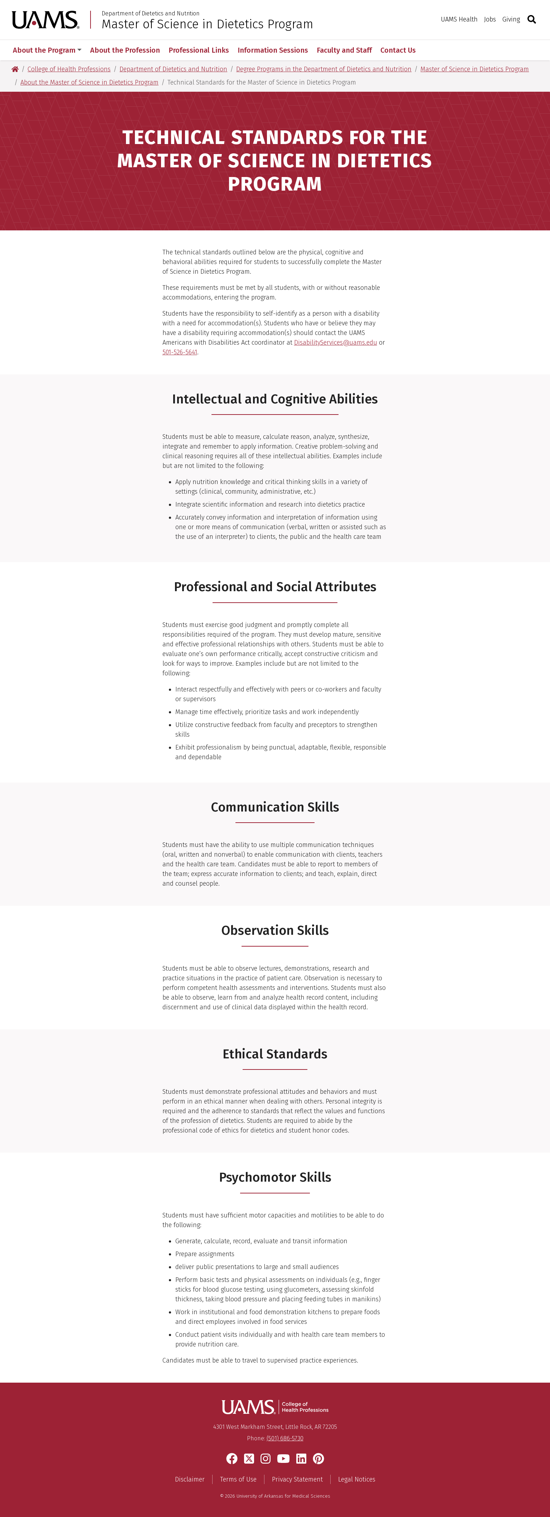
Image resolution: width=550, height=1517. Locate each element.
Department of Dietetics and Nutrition (151, 13)
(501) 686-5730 (285, 1438)
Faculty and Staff (344, 50)
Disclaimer (190, 1479)
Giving (511, 19)
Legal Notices (356, 1479)
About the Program (47, 50)
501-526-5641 (179, 352)
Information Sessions (273, 50)
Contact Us (398, 50)
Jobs (490, 19)
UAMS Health (459, 19)
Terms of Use (238, 1479)
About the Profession (125, 50)
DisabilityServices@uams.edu (335, 342)
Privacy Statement (297, 1479)
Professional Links (199, 50)
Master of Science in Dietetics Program (207, 24)
